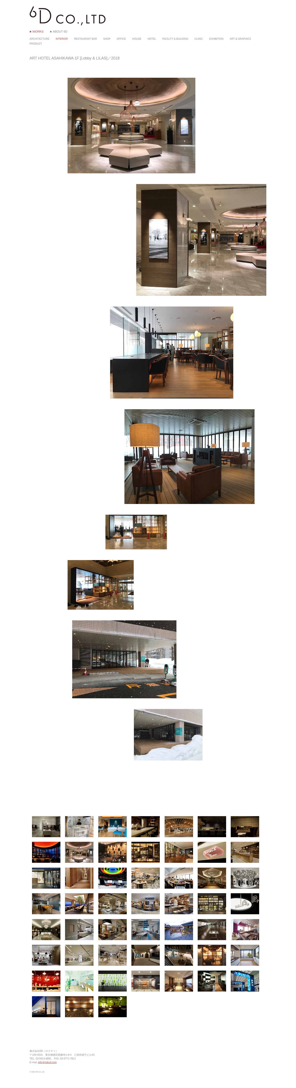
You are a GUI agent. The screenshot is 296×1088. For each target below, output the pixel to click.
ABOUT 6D (60, 31)
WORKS (38, 31)
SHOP (106, 38)
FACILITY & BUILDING (175, 38)
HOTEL (152, 38)
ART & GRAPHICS (240, 38)
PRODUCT (36, 43)
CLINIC (199, 38)
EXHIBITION (216, 38)
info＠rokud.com (47, 1062)
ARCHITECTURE (39, 38)
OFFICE (121, 38)
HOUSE (136, 38)
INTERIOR (62, 38)
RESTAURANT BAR (85, 38)
